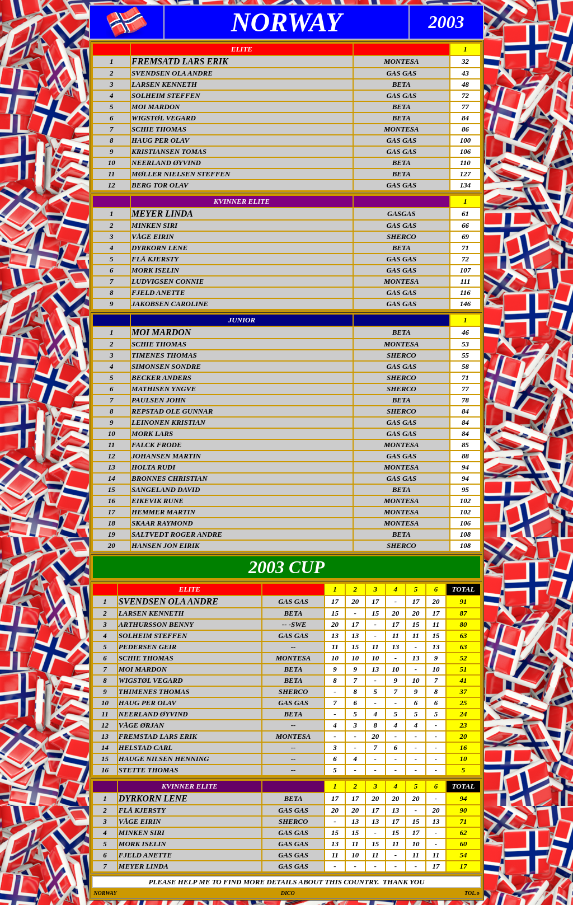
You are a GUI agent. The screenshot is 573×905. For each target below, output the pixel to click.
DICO (288, 893)
